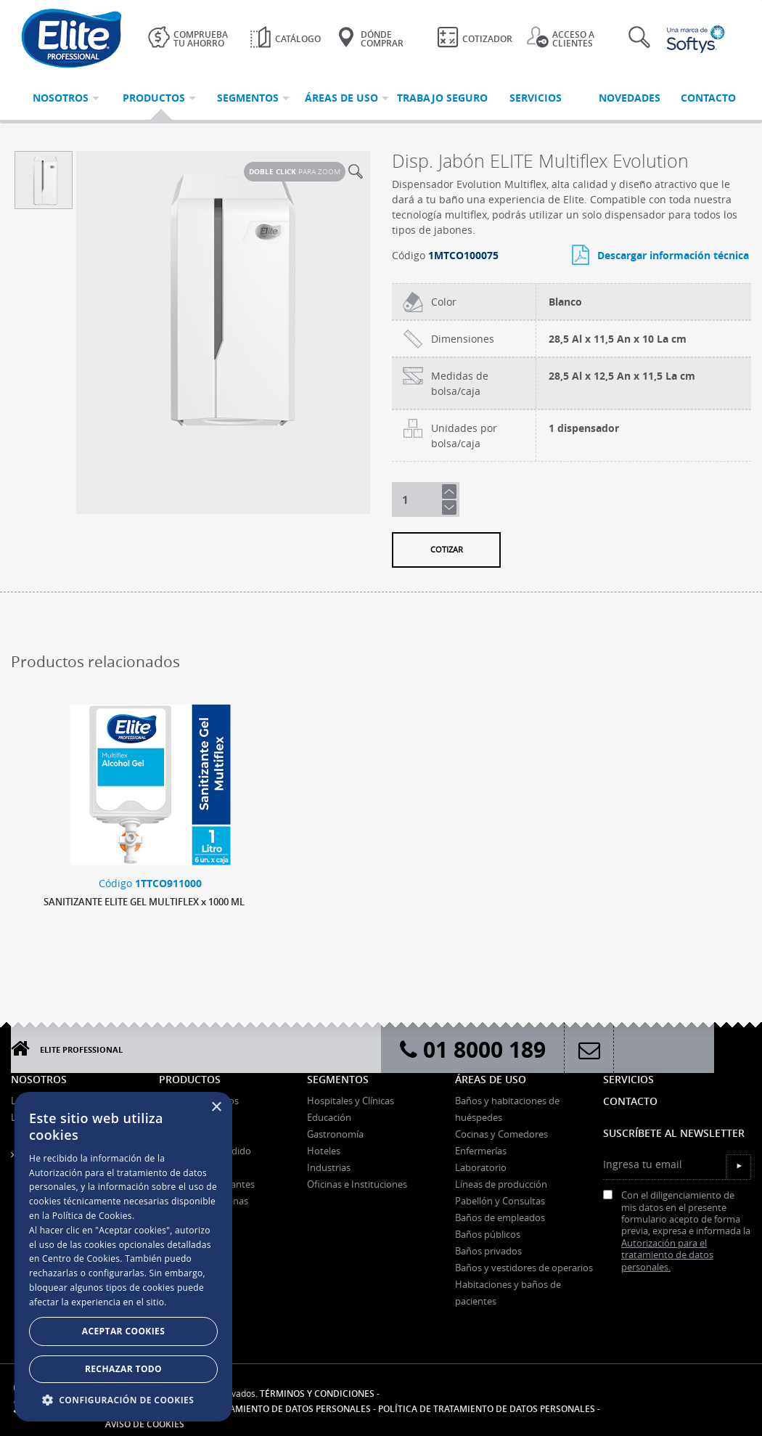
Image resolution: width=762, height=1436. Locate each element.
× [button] (215, 1107)
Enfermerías (481, 1150)
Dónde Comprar (369, 37)
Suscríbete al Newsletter (674, 1133)
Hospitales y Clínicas (350, 1100)
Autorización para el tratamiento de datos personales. (667, 1255)
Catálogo (285, 37)
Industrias (329, 1167)
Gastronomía (335, 1134)
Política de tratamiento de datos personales (486, 1409)
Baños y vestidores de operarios (524, 1267)
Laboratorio (481, 1167)
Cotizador (474, 37)
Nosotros (39, 1079)
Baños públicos (487, 1234)
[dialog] (123, 1256)
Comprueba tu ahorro (188, 37)
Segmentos (338, 1079)
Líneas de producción (501, 1184)
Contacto (630, 1101)
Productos (190, 1079)
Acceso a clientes (560, 37)
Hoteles (323, 1150)
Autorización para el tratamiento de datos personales (238, 1409)
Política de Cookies (92, 1215)
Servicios (628, 1079)
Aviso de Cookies (144, 1424)
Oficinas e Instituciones (357, 1184)
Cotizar (446, 549)
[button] (123, 1399)
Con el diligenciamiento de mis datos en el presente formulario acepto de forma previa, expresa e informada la (676, 1231)
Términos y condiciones (317, 1393)
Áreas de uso (490, 1079)
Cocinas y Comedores (501, 1134)
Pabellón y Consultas (500, 1200)
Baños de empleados (500, 1217)
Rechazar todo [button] (123, 1369)
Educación (329, 1117)
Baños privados (488, 1250)
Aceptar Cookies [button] (123, 1331)
